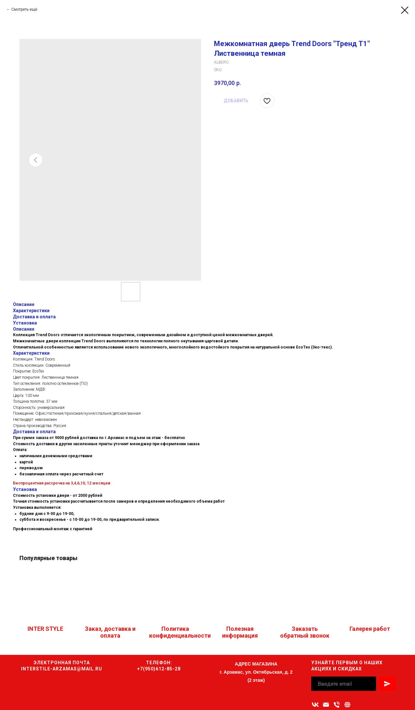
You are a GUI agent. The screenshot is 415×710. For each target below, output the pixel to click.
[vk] (315, 705)
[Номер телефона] (337, 705)
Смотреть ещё (24, 9)
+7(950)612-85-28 (159, 668)
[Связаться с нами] (347, 705)
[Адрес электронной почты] (326, 705)
